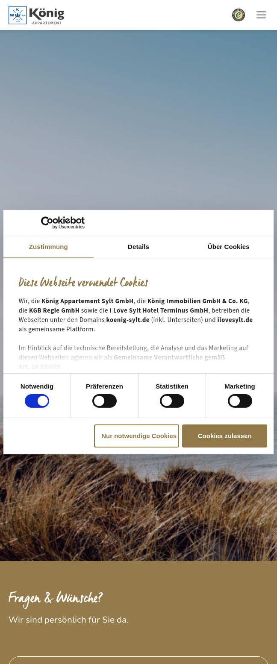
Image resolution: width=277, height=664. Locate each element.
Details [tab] (138, 246)
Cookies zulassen (225, 435)
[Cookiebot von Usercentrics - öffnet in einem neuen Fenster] (47, 222)
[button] (260, 15)
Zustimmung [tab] (48, 246)
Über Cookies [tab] (229, 246)
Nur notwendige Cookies (139, 435)
